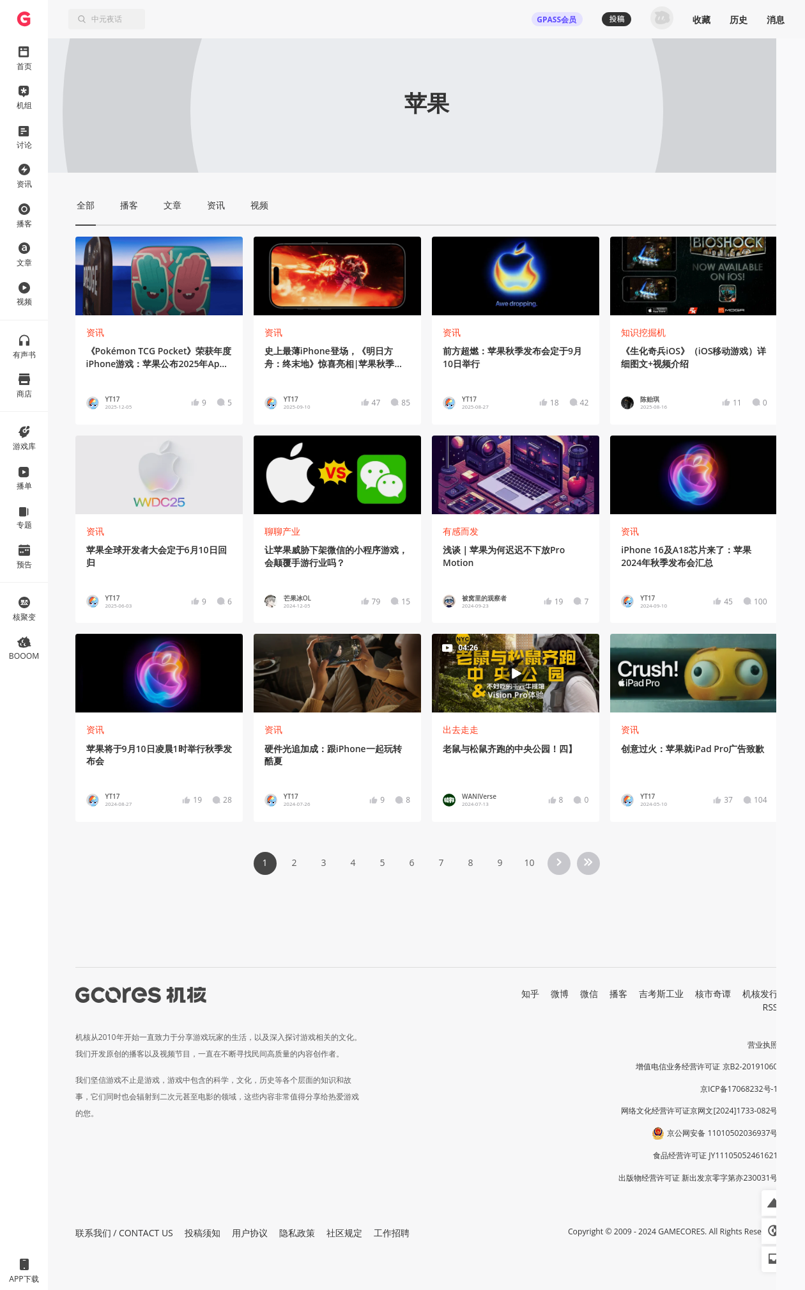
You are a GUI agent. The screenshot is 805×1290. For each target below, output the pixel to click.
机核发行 (760, 993)
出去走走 (461, 729)
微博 (560, 993)
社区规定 (344, 1233)
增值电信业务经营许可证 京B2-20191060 (707, 1066)
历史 (738, 19)
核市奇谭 (713, 993)
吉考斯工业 (661, 993)
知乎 (530, 993)
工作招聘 (392, 1233)
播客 (618, 993)
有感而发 (461, 531)
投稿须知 (202, 1233)
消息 (776, 19)
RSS (770, 1007)
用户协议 (250, 1233)
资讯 (95, 332)
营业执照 (762, 1044)
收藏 (701, 19)
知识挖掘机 (643, 332)
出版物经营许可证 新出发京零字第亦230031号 (698, 1177)
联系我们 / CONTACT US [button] (124, 1233)
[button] (774, 1203)
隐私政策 (297, 1233)
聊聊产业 (282, 531)
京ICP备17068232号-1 (739, 1088)
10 (529, 862)
